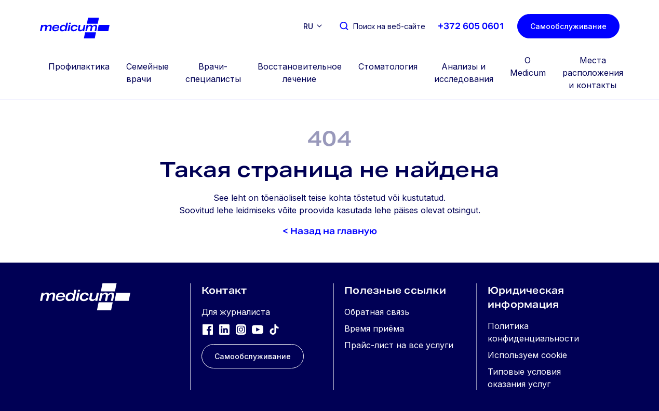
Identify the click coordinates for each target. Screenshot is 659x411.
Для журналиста (235, 312)
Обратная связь (376, 312)
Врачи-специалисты (213, 72)
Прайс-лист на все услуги (398, 345)
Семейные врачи (147, 72)
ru (308, 26)
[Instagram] (241, 329)
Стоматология (388, 66)
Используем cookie (527, 355)
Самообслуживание (568, 26)
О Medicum (528, 66)
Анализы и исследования (463, 72)
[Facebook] (207, 329)
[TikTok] (274, 329)
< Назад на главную (330, 231)
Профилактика (79, 66)
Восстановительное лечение (300, 72)
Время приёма (374, 328)
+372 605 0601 (471, 26)
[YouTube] (257, 329)
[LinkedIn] (224, 329)
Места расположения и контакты (592, 72)
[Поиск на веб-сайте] (382, 26)
